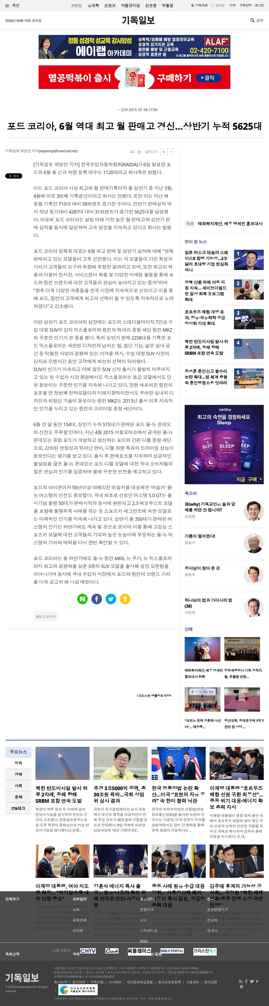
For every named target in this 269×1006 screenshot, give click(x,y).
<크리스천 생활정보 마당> (154, 696)
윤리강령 (210, 982)
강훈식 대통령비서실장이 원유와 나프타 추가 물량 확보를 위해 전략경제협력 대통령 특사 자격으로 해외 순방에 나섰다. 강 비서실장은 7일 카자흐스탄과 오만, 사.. (120, 924)
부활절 (167, 5)
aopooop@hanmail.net (58, 150)
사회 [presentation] (18, 785)
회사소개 (60, 982)
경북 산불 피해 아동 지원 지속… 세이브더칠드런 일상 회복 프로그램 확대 (205, 291)
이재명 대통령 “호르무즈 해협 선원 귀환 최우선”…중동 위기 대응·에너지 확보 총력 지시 (236, 798)
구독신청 (246, 5)
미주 (233, 5)
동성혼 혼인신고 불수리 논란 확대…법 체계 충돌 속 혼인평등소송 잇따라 (206, 377)
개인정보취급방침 (140, 982)
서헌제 (190, 612)
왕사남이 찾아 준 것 (202, 568)
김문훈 (150, 5)
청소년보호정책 (169, 982)
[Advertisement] (224, 181)
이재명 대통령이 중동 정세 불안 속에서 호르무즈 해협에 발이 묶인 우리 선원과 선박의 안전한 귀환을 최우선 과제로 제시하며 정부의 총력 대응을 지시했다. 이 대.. (236, 826)
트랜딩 (76, 5)
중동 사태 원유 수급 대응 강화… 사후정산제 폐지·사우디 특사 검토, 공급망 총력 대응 (178, 896)
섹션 (12, 5)
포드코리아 (47, 616)
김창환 (190, 516)
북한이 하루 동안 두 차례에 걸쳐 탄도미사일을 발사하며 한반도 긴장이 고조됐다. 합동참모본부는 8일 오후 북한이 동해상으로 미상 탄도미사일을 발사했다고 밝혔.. (62, 820)
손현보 (110, 5)
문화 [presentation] (18, 797)
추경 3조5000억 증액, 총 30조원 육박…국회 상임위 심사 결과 (120, 794)
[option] (204, 659)
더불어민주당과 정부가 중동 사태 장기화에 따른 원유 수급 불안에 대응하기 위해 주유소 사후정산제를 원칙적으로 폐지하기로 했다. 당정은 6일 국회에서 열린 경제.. (178, 924)
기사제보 (115, 982)
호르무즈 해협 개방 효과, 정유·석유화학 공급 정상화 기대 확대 (205, 317)
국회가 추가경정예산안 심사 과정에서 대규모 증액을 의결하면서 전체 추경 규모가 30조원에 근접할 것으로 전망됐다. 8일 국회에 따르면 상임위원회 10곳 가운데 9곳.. (120, 820)
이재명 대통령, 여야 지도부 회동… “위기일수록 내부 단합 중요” (62, 892)
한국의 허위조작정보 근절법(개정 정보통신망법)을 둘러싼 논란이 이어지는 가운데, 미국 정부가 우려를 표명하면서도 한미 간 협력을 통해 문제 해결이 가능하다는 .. (178, 820)
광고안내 (78, 982)
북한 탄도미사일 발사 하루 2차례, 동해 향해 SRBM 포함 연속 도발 (206, 347)
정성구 (190, 542)
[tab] (18, 763)
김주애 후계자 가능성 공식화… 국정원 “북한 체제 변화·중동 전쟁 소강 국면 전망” (236, 896)
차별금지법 (130, 5)
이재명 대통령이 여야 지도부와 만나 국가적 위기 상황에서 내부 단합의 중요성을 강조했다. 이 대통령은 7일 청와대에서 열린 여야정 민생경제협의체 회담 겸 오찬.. (62, 918)
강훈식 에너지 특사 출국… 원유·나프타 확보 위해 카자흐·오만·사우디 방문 (120, 896)
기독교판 (201, 5)
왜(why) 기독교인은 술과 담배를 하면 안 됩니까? (210, 507)
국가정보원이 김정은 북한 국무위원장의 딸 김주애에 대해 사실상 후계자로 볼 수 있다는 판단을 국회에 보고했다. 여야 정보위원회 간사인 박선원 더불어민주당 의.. (236, 924)
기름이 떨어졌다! (200, 536)
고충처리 (192, 982)
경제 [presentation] (18, 774)
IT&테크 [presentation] (18, 808)
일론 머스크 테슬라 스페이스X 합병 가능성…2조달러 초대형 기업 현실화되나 (206, 261)
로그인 (259, 5)
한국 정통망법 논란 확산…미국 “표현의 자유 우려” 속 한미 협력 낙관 (178, 794)
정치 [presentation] (18, 763)
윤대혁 (93, 5)
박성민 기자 (29, 150)
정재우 (190, 574)
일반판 (219, 5)
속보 (190, 224)
